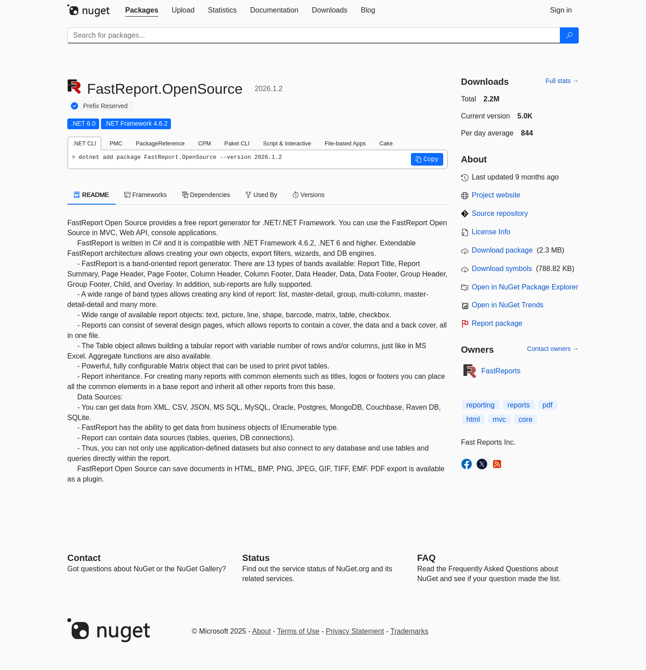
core (526, 419)
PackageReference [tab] (160, 143)
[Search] (569, 35)
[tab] (141, 10)
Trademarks (409, 631)
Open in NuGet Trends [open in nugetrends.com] (508, 305)
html (473, 419)
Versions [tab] (308, 194)
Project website (496, 195)
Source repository (500, 213)
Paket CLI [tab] (236, 143)
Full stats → (562, 80)
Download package (502, 250)
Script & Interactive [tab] (287, 143)
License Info (491, 232)
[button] (427, 159)
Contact (83, 558)
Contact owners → (553, 348)
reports (518, 405)
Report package (497, 323)
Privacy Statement (355, 631)
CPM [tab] (204, 143)
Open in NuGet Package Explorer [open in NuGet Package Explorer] (525, 287)
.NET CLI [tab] (84, 143)
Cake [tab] (386, 143)
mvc (499, 419)
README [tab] (91, 194)
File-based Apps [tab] (345, 143)
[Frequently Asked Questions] (426, 558)
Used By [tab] (261, 194)
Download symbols (502, 268)
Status (256, 558)
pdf (547, 405)
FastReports (500, 371)
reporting (481, 405)
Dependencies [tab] (206, 194)
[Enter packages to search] (313, 35)
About (261, 631)
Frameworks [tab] (145, 194)
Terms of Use (298, 631)
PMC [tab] (115, 143)
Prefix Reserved (105, 105)
